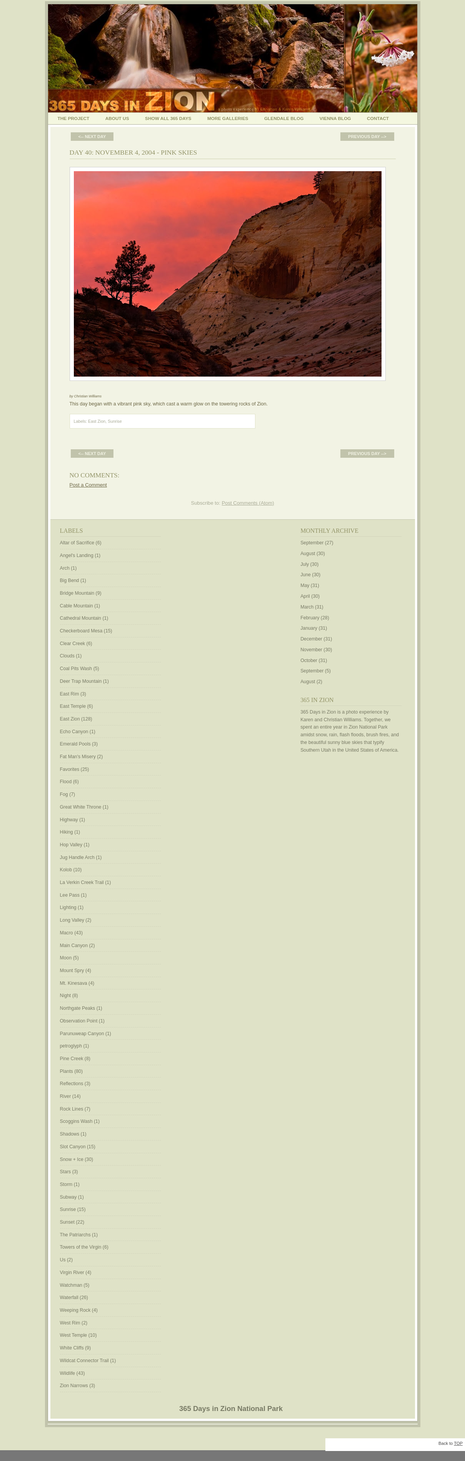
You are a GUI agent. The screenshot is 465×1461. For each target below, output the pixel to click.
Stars (65, 1171)
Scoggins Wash (76, 1121)
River (65, 1096)
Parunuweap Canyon (82, 1033)
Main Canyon (74, 945)
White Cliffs (72, 1348)
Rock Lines (71, 1109)
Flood (66, 781)
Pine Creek (71, 1058)
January (308, 628)
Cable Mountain (76, 606)
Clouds (67, 656)
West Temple (73, 1335)
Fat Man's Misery (78, 756)
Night (65, 995)
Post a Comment (88, 485)
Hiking (66, 832)
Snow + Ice (71, 1159)
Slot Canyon (73, 1146)
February (309, 617)
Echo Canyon (74, 731)
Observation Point (79, 1021)
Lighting (68, 907)
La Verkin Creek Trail (82, 882)
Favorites (70, 769)
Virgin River (72, 1272)
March (306, 607)
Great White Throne (81, 807)
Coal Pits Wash (76, 668)
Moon (66, 958)
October (308, 660)
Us (63, 1260)
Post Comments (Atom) (248, 503)
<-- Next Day (92, 136)
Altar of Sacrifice (77, 542)
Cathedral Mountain (80, 618)
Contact (378, 118)
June (305, 574)
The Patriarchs (75, 1235)
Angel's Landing (76, 555)
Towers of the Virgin (81, 1247)
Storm (66, 1184)
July (304, 564)
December (311, 639)
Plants (66, 1071)
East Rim (69, 694)
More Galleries (227, 118)
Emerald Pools (75, 744)
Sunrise (115, 421)
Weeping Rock (75, 1310)
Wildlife (67, 1373)
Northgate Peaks (77, 1008)
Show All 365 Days (168, 118)
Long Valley (72, 920)
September (311, 542)
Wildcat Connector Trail (84, 1360)
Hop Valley (71, 844)
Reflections (71, 1083)
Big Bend (69, 580)
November (311, 649)
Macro (66, 933)
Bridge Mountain (77, 593)
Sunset (67, 1222)
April (305, 596)
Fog (64, 794)
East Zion (96, 421)
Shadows (70, 1134)
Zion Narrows (74, 1385)
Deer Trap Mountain (81, 681)
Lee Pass (70, 895)
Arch (65, 568)
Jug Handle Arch (77, 857)
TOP (458, 1443)
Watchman (71, 1285)
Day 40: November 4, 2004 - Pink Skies (133, 152)
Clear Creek (72, 643)
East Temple (73, 706)
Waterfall (69, 1297)
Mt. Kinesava (73, 983)
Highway (69, 819)
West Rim (70, 1323)
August (307, 553)
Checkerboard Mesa (81, 631)
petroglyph (71, 1046)
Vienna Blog (335, 118)
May (304, 585)
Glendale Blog (284, 118)
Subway (68, 1197)
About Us (117, 118)
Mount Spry (72, 970)
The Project (74, 118)
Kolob (66, 869)
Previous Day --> (367, 136)
